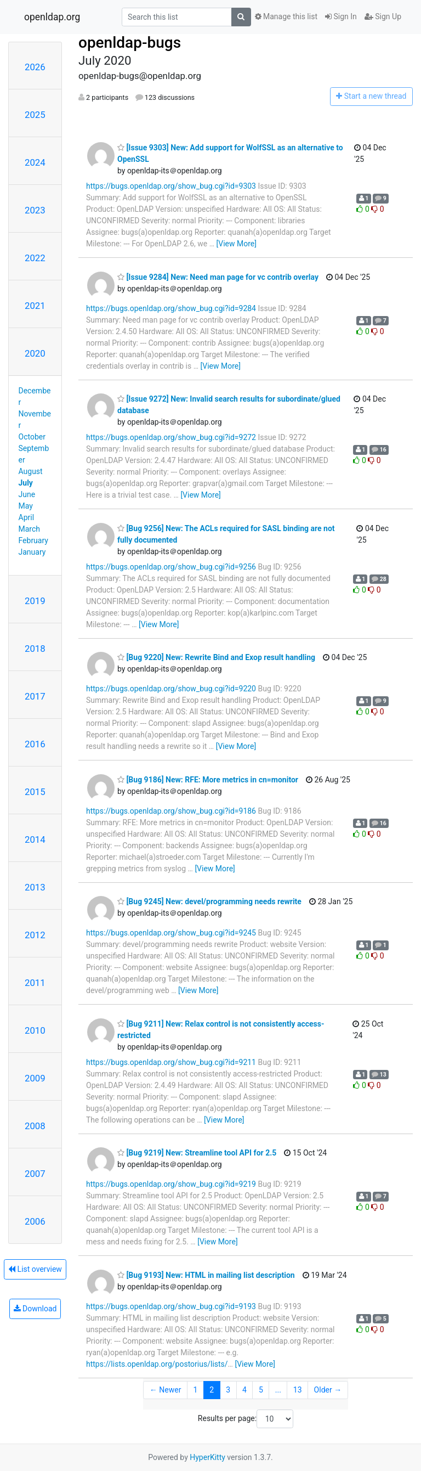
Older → (328, 1389)
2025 (35, 114)
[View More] (237, 243)
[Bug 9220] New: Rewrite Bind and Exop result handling (216, 657)
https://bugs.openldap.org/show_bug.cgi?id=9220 (171, 688)
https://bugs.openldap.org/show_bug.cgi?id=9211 (171, 1062)
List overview (35, 1269)
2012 (35, 934)
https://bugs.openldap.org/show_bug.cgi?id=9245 (171, 932)
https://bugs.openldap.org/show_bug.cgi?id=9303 (171, 186)
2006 (35, 1221)
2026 (35, 66)
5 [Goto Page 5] (261, 1389)
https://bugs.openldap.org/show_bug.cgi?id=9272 (171, 437)
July (26, 482)
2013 (35, 887)
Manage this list (286, 16)
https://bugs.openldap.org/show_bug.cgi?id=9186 (171, 811)
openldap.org (52, 17)
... (278, 1389)
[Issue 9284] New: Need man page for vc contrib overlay (217, 277)
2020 (35, 353)
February (33, 540)
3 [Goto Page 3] (228, 1389)
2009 (35, 1078)
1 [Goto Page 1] (195, 1389)
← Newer (165, 1389)
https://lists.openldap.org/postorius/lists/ (157, 1364)
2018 (35, 648)
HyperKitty (207, 1457)
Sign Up (383, 16)
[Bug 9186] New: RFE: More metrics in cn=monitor (207, 779)
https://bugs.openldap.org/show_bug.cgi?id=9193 (171, 1306)
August (31, 471)
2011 (35, 982)
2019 (35, 600)
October (32, 436)
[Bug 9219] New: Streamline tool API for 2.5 (196, 1152)
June (27, 494)
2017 (35, 696)
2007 (35, 1173)
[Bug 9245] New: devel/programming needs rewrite (209, 901)
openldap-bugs (129, 42)
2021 (35, 305)
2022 (35, 257)
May (26, 505)
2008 (35, 1125)
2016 (35, 744)
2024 (35, 162)
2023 (35, 210)
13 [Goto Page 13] (297, 1389)
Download (35, 1308)
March (30, 529)
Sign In (341, 16)
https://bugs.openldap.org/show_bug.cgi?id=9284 (171, 308)
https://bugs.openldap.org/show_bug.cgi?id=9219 (171, 1184)
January (32, 552)
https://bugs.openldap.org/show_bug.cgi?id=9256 (171, 566)
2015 (35, 791)
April (27, 517)
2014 (35, 839)
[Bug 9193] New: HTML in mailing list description (206, 1275)
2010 (35, 1030)
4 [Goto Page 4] (244, 1389)
